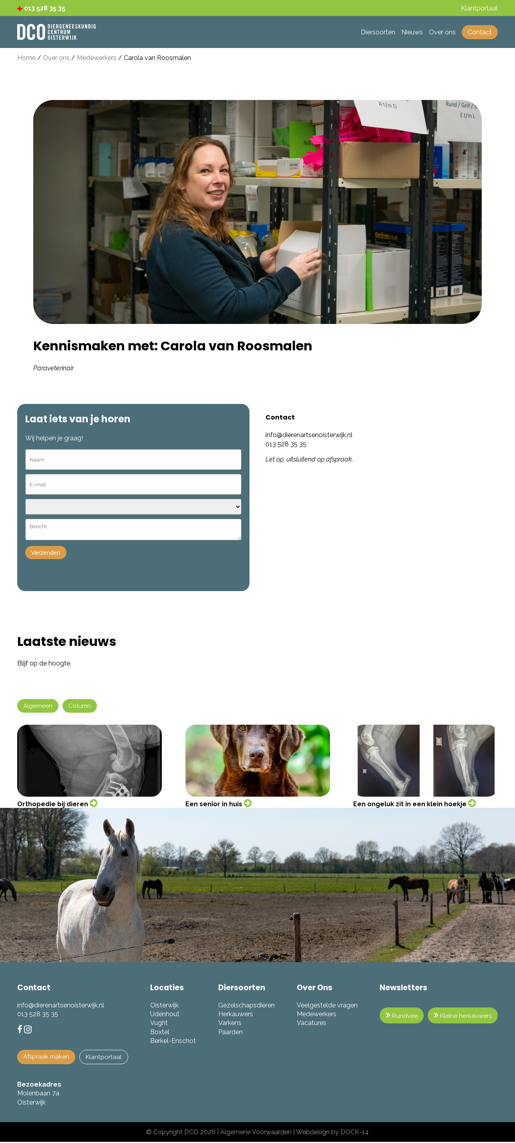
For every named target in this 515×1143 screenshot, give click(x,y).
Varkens (229, 1023)
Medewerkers (97, 58)
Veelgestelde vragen (325, 1006)
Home (26, 58)
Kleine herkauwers (462, 1016)
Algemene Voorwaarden (256, 1133)
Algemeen (38, 706)
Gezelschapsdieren (246, 1006)
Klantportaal (106, 1058)
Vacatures (310, 1023)
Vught (160, 1023)
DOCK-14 (354, 1133)
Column (81, 706)
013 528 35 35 (41, 8)
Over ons (56, 58)
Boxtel (161, 1033)
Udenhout (166, 1015)
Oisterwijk (166, 1006)
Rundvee (399, 1016)
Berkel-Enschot (174, 1041)
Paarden (230, 1033)
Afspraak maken (47, 1057)
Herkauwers (235, 1015)
